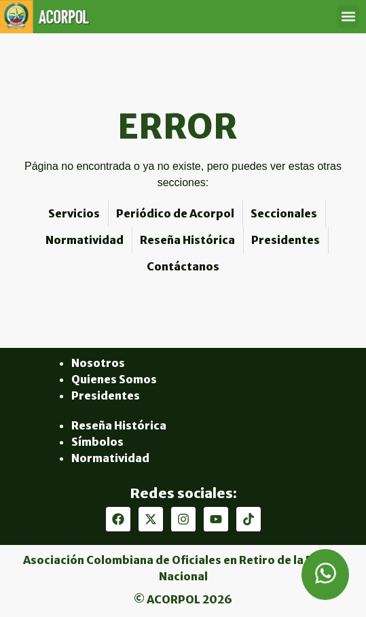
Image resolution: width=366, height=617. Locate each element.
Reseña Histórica (118, 425)
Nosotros (98, 363)
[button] (348, 16)
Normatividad (110, 458)
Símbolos (97, 441)
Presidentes (105, 395)
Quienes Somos (114, 379)
